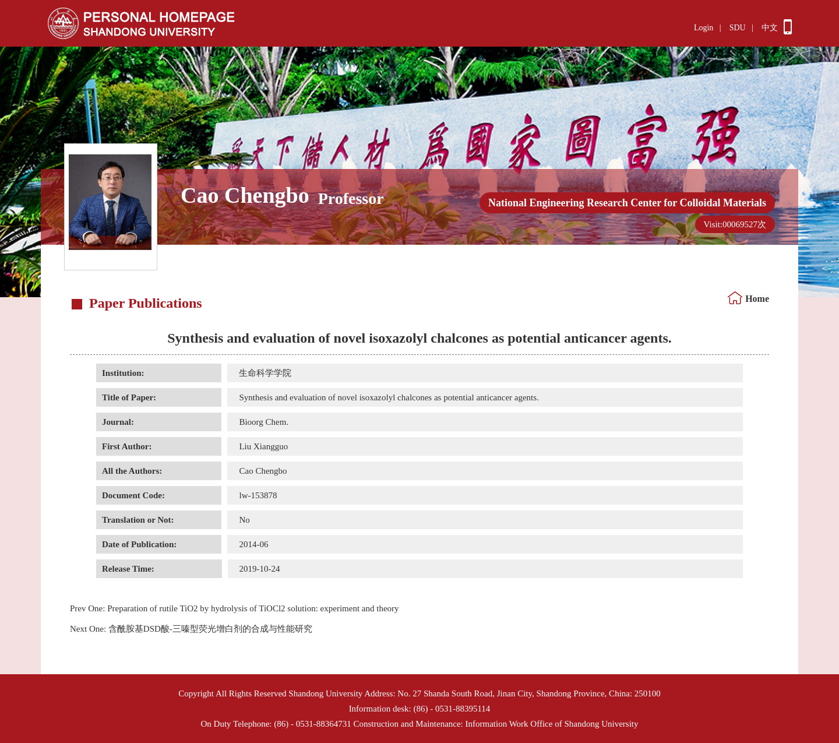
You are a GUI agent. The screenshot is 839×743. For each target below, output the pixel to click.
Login (703, 27)
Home (757, 299)
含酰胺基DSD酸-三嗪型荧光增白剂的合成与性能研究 (191, 628)
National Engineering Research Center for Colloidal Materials (627, 203)
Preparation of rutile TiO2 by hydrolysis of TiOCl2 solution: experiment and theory (234, 608)
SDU (737, 27)
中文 (770, 27)
